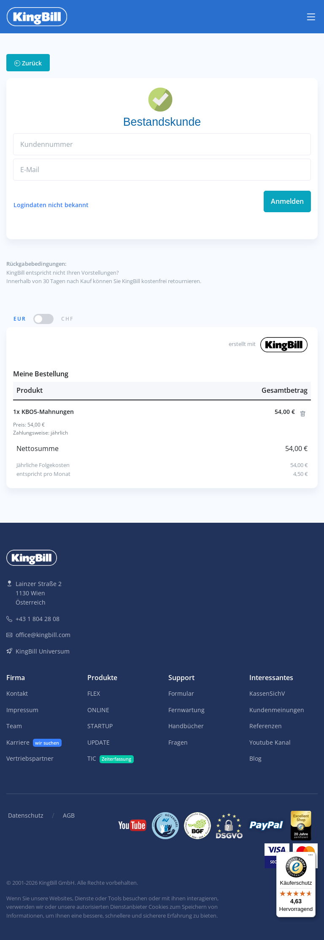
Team (14, 726)
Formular (181, 693)
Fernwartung (186, 710)
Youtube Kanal (270, 742)
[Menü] (310, 857)
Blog (255, 758)
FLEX (93, 693)
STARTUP (100, 726)
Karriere (34, 742)
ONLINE (98, 710)
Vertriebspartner (30, 758)
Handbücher (186, 726)
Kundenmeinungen (276, 710)
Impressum (22, 710)
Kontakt (17, 693)
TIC (110, 758)
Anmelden (287, 201)
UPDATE (98, 742)
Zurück (28, 63)
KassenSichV (267, 693)
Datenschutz (25, 815)
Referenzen (265, 726)
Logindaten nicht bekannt (51, 205)
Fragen (178, 742)
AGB (69, 815)
